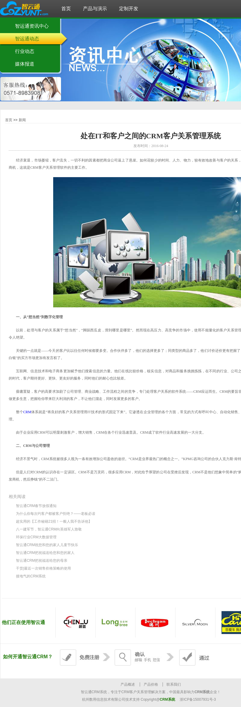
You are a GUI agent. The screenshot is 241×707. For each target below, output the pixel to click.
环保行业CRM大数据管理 (36, 537)
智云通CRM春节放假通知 (36, 506)
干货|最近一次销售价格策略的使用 (43, 568)
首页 (8, 120)
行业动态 (24, 51)
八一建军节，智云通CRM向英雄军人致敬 (49, 529)
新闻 (22, 120)
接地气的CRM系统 (31, 576)
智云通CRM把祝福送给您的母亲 (41, 560)
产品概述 (127, 684)
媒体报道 (24, 63)
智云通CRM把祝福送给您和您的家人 (45, 553)
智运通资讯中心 (32, 26)
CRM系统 (167, 699)
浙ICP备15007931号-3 (198, 699)
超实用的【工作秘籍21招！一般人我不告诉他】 (54, 521)
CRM (27, 412)
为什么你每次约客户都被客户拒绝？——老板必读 (55, 514)
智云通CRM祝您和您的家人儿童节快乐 (47, 545)
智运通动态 (27, 38)
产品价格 (151, 684)
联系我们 (173, 684)
